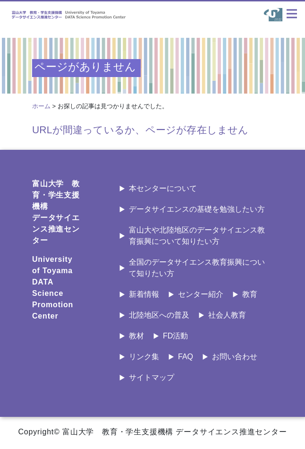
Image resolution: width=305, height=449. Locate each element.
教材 (136, 336)
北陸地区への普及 (159, 315)
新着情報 (144, 294)
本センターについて (163, 188)
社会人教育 (227, 315)
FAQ (185, 357)
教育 (249, 294)
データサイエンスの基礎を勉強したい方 (197, 209)
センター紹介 (200, 294)
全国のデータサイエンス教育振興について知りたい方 (197, 267)
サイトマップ (151, 377)
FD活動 (175, 336)
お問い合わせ (234, 357)
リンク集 (144, 357)
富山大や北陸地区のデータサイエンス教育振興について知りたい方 (197, 235)
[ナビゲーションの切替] (292, 13)
